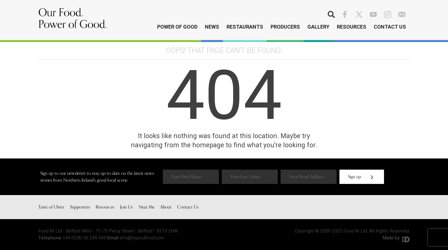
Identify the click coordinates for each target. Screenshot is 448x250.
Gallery (318, 27)
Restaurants (245, 27)
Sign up (360, 176)
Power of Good (177, 27)
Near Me (147, 207)
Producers (285, 27)
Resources (351, 27)
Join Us (126, 207)
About (165, 207)
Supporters (80, 207)
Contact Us (390, 27)
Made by (396, 238)
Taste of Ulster (51, 207)
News (212, 27)
